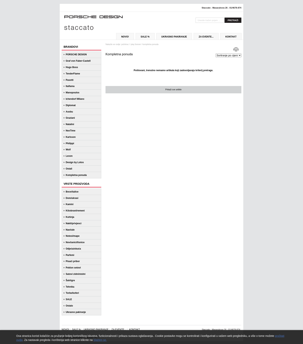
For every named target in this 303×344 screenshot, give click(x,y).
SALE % (145, 36)
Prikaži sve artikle (173, 89)
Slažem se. (100, 339)
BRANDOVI (71, 46)
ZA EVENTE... (206, 36)
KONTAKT (231, 36)
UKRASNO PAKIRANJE (174, 36)
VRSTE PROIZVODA (76, 183)
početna (124, 44)
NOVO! (125, 36)
